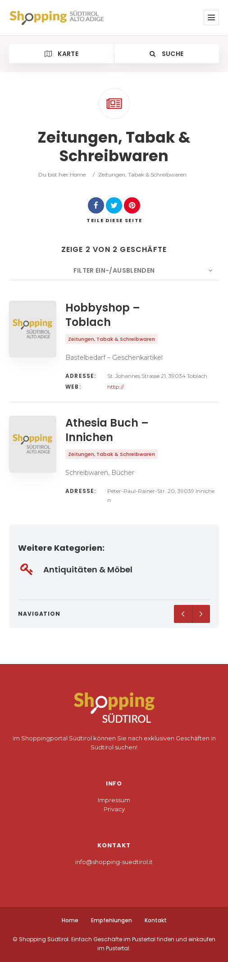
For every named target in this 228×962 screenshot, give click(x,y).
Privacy (114, 809)
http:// (115, 386)
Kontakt (156, 920)
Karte (61, 53)
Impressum (114, 800)
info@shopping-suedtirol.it (114, 861)
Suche (166, 53)
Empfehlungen (111, 920)
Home (78, 174)
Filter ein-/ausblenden (114, 270)
